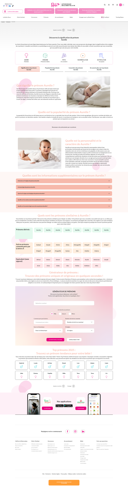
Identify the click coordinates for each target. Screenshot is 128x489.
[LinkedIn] (10, 6)
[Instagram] (6, 6)
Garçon (64, 360)
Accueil (3, 21)
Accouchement (68, 487)
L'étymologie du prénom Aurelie (26, 233)
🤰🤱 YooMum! (105, 17)
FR (120, 4)
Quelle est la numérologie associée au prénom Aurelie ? (33, 252)
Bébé (81, 487)
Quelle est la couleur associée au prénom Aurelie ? (31, 246)
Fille (55, 360)
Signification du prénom (29, 68)
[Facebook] (67, 478)
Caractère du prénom (76, 68)
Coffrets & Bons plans (13, 11)
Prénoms (8, 21)
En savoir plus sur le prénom (99, 68)
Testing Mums (120, 17)
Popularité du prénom (52, 68)
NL (123, 4)
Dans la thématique (39, 373)
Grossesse (51, 487)
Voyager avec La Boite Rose (86, 17)
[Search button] (104, 5)
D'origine (67, 373)
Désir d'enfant (35, 487)
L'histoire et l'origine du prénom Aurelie (28, 227)
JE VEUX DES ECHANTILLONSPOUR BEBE (64, 482)
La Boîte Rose (7, 17)
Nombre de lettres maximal (72, 365)
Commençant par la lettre (41, 365)
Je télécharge (47, 454)
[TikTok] (13, 6)
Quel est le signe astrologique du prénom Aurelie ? (31, 239)
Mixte (73, 360)
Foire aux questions (102, 487)
